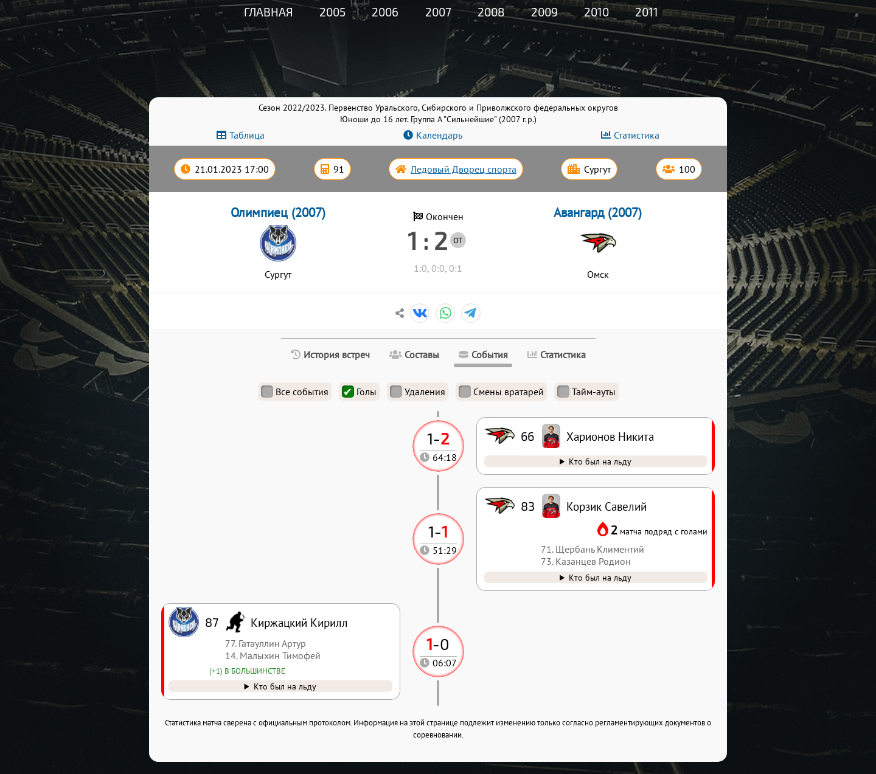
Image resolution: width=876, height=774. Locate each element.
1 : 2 (427, 240)
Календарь (439, 135)
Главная (268, 12)
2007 (438, 12)
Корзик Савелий (606, 506)
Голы (359, 391)
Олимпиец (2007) (278, 212)
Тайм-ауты (586, 391)
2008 (491, 12)
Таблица (247, 135)
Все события (294, 391)
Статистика (636, 135)
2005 (332, 12)
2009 (544, 12)
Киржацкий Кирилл (299, 622)
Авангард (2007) (598, 212)
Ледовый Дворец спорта (463, 169)
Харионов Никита (610, 436)
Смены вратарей (501, 391)
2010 (596, 12)
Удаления (417, 391)
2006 (385, 12)
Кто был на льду (285, 686)
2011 (646, 12)
